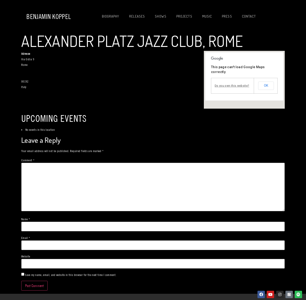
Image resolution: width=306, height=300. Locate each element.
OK (266, 85)
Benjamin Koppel (48, 16)
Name (25, 219)
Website (25, 256)
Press (227, 16)
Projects (184, 16)
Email (25, 237)
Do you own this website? (232, 85)
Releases (137, 16)
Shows (160, 16)
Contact (249, 16)
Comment (27, 160)
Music (207, 16)
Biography (110, 16)
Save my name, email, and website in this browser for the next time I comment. (70, 274)
